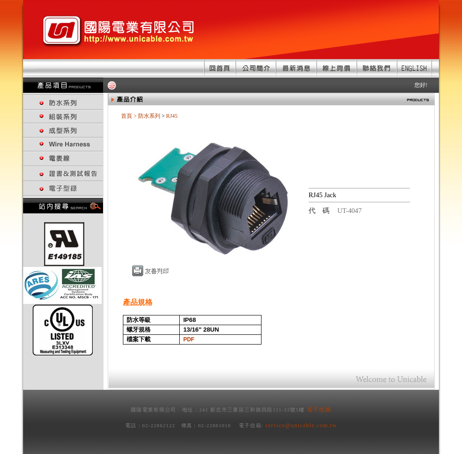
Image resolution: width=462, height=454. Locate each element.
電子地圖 (319, 409)
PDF (189, 339)
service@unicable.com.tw (301, 425)
